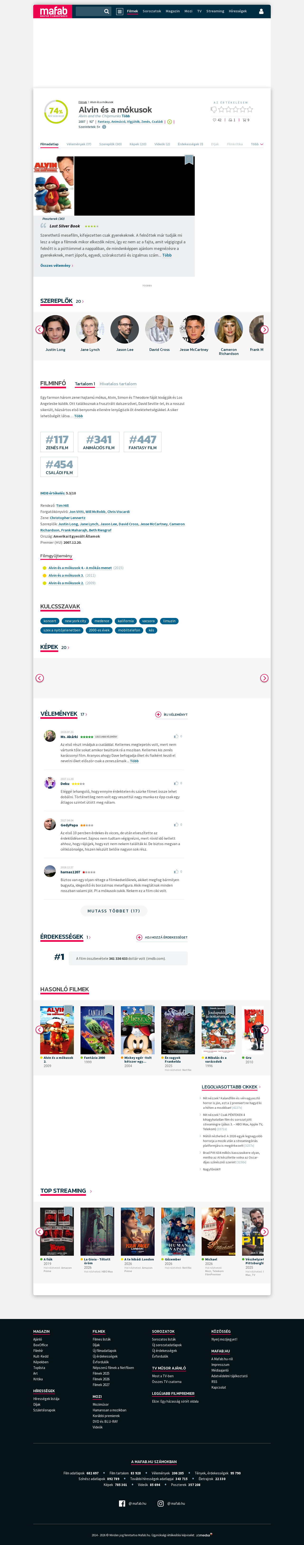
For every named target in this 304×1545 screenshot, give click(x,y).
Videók (98, 1427)
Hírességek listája (46, 1398)
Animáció (118, 121)
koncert (49, 620)
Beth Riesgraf (100, 530)
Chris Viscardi (118, 511)
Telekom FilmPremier (214, 1272)
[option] (55, 336)
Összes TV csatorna (166, 1381)
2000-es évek (99, 630)
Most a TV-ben (163, 1376)
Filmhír (38, 1350)
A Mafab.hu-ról (222, 1359)
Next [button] (264, 330)
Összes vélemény (55, 265)
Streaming (215, 11)
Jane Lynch (89, 523)
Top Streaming (63, 1190)
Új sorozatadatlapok (167, 1345)
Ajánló (37, 1339)
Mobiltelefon (129, 630)
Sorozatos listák (164, 1339)
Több (126, 116)
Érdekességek (61, 936)
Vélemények (58, 713)
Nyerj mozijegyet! (224, 1339)
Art (35, 1373)
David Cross (128, 523)
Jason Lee (108, 523)
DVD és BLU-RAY (105, 1421)
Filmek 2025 (101, 1373)
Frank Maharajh (74, 530)
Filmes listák (102, 1339)
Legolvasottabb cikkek (229, 1086)
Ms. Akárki (69, 736)
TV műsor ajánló (169, 1368)
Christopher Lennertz (68, 517)
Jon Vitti (76, 511)
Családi (157, 121)
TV (199, 11)
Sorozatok (152, 11)
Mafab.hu (220, 1351)
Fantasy (104, 121)
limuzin (169, 620)
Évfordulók (101, 1362)
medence (102, 620)
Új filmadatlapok (104, 1350)
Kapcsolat (218, 1387)
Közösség (221, 1331)
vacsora (148, 620)
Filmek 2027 (101, 1384)
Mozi (188, 11)
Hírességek (238, 11)
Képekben (40, 1362)
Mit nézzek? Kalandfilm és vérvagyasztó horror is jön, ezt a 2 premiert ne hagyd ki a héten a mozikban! (232, 1103)
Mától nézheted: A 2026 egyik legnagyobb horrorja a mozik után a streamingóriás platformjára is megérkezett (232, 1141)
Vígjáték (133, 121)
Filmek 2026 (101, 1379)
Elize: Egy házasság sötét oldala (175, 1401)
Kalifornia (126, 620)
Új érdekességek (105, 1356)
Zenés (145, 121)
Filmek (132, 11)
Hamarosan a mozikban (109, 1410)
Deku (65, 783)
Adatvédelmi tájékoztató (229, 1376)
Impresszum (220, 1364)
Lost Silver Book (65, 226)
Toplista (39, 1367)
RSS (214, 1381)
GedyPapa (69, 825)
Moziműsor (101, 1404)
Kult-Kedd (40, 1356)
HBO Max (107, 1271)
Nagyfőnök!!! (212, 1169)
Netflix (186, 1070)
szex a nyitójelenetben (61, 630)
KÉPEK (49, 646)
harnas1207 (70, 872)
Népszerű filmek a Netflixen (113, 1367)
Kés (151, 630)
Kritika (38, 1379)
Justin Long (68, 523)
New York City (75, 620)
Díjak (36, 1404)
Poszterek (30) (54, 218)
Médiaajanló (220, 1370)
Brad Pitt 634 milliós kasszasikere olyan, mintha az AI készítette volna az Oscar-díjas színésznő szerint (231, 1157)
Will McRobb (95, 511)
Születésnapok (44, 1410)
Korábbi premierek (106, 1416)
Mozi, (208, 1271)
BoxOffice (40, 1345)
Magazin (173, 11)
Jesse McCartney (153, 523)
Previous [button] (40, 330)
